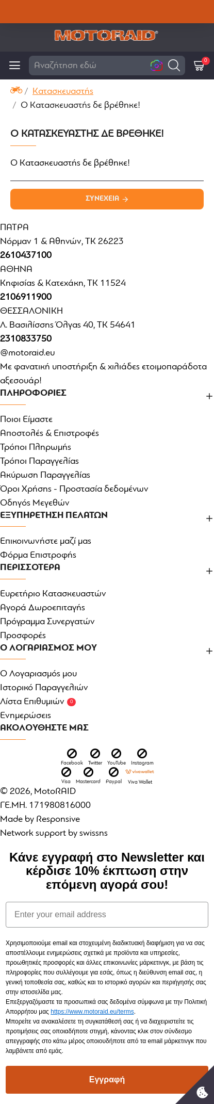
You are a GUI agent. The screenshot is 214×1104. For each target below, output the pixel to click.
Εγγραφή (107, 1079)
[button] (174, 65)
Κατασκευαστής (62, 91)
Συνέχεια (102, 199)
